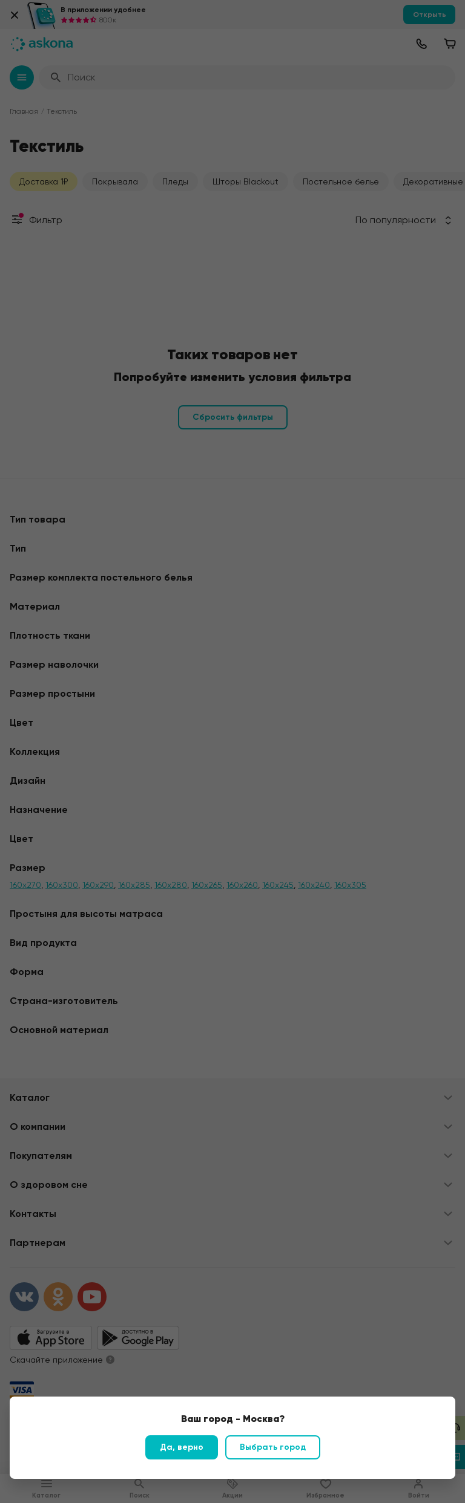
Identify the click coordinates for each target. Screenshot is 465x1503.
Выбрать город (273, 1447)
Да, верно (181, 1447)
